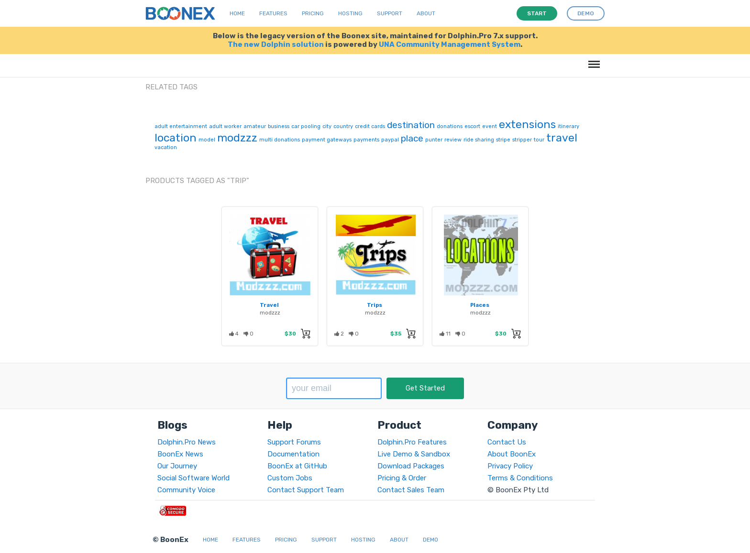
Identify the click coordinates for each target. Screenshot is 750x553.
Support (389, 13)
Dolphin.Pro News (186, 442)
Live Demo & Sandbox (413, 454)
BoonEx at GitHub (297, 466)
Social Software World (193, 478)
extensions (527, 124)
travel (561, 137)
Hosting (350, 13)
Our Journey (177, 466)
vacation (165, 147)
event (489, 126)
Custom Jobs (289, 478)
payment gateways (327, 140)
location (175, 137)
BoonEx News (180, 454)
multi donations (279, 140)
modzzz (237, 137)
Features (273, 13)
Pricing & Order (401, 478)
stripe (503, 140)
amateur (254, 126)
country (343, 126)
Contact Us (506, 442)
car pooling (305, 126)
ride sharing (478, 140)
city (326, 126)
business (278, 126)
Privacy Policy (510, 466)
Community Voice (186, 490)
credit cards (370, 126)
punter (433, 140)
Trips (374, 305)
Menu (592, 59)
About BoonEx (511, 454)
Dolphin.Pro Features (412, 442)
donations (450, 126)
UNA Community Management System (449, 44)
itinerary (568, 126)
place (412, 138)
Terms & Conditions (520, 478)
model (207, 140)
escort (472, 126)
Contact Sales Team (410, 490)
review (453, 140)
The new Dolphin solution (276, 44)
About (426, 13)
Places (479, 305)
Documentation (293, 454)
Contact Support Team (305, 490)
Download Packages (410, 466)
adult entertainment (180, 126)
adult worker (225, 126)
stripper (522, 140)
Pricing (313, 13)
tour (539, 140)
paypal (390, 140)
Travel (269, 305)
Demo (430, 539)
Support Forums (294, 442)
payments (366, 140)
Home (237, 13)
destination (411, 124)
